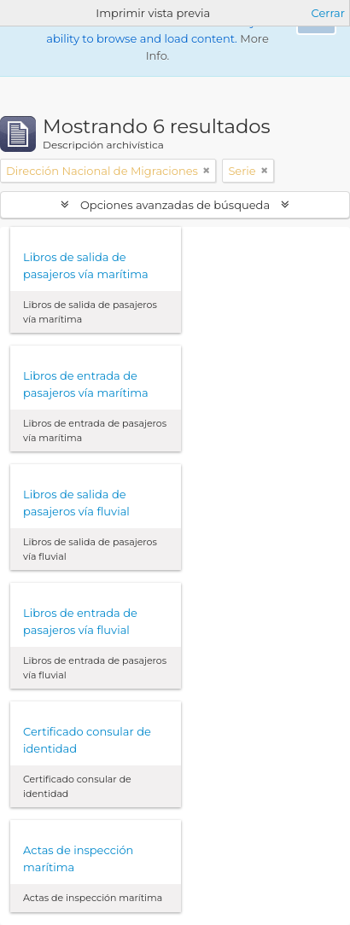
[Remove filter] (206, 170)
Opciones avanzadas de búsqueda (175, 205)
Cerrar (328, 13)
